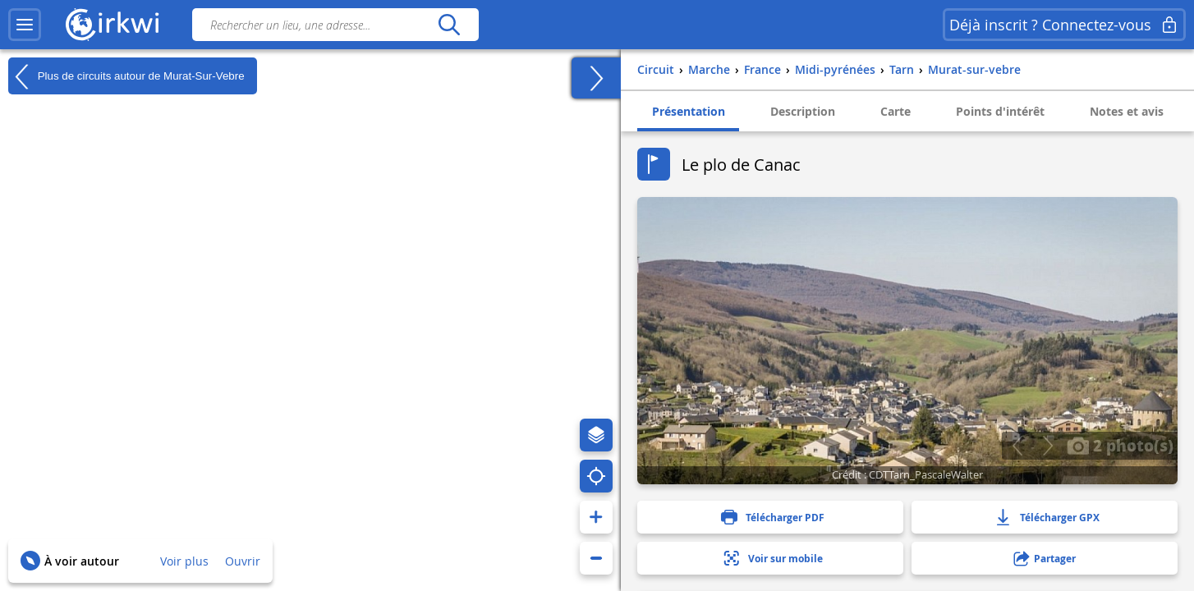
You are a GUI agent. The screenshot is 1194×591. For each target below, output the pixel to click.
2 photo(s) (1120, 444)
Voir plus (184, 561)
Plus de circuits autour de (126, 76)
